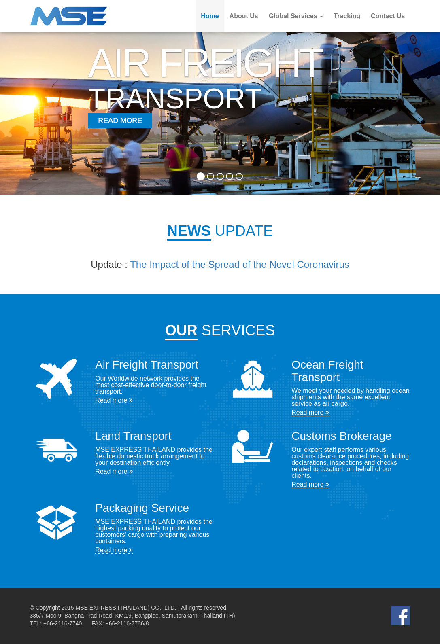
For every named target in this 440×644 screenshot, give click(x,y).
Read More (120, 121)
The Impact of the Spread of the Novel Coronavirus (239, 264)
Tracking (347, 16)
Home (210, 16)
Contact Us (388, 16)
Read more (114, 400)
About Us (244, 16)
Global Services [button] (296, 16)
